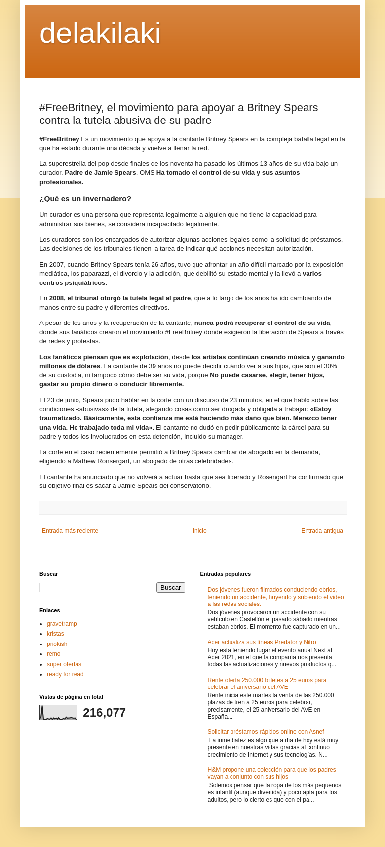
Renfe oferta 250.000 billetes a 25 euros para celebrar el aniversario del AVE (267, 683)
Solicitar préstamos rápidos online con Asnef (266, 731)
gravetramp (62, 623)
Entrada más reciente (70, 530)
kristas (55, 633)
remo (53, 653)
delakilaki (100, 32)
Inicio (200, 530)
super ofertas (64, 664)
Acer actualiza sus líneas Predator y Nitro (262, 642)
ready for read (65, 674)
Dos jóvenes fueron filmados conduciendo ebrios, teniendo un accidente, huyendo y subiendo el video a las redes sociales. (276, 596)
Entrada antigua (322, 530)
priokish (57, 644)
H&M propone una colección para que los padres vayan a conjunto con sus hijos (272, 773)
